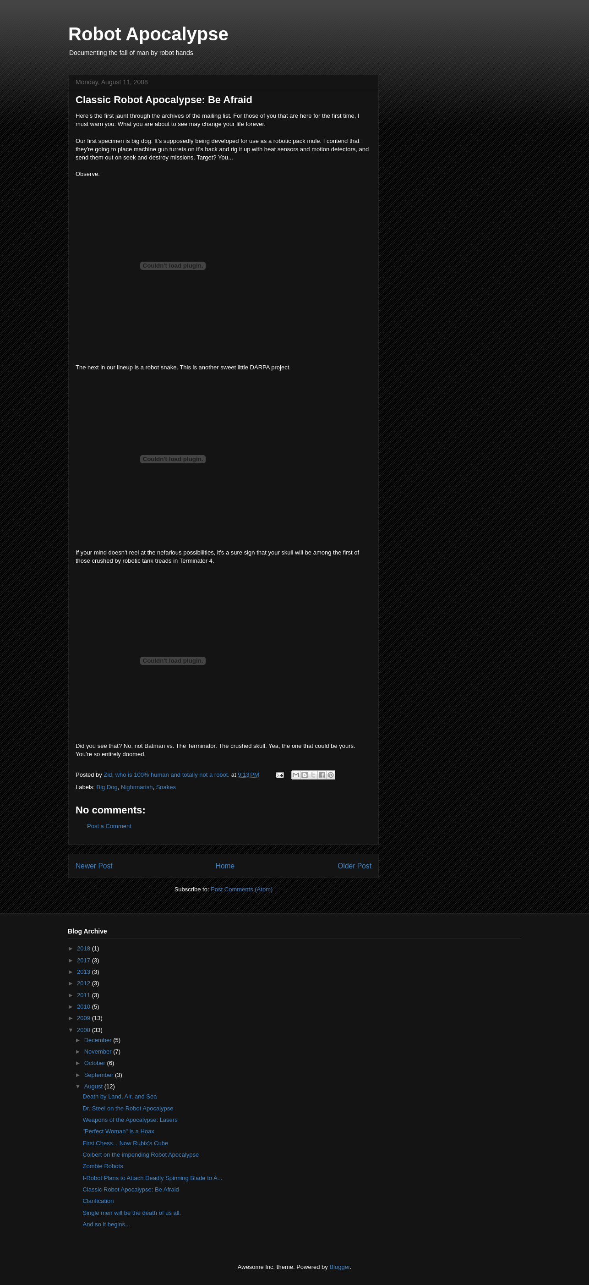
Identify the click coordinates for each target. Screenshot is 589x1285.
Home (225, 866)
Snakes (166, 787)
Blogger (339, 1266)
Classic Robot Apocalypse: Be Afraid (130, 1189)
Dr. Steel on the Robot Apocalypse (127, 1108)
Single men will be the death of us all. (131, 1212)
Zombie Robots (102, 1166)
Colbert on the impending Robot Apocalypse (140, 1154)
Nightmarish (137, 787)
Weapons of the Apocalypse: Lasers (129, 1119)
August (94, 1086)
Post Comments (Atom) (242, 889)
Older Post (354, 866)
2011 (84, 995)
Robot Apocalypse (148, 34)
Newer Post (94, 866)
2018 (84, 948)
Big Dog (107, 787)
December (99, 1040)
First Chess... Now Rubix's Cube (125, 1143)
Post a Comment (109, 826)
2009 (84, 1018)
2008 (84, 1030)
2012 (84, 983)
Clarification (98, 1200)
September (99, 1074)
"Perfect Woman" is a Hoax (118, 1131)
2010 (84, 1006)
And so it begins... (106, 1224)
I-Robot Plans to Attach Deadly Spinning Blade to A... (152, 1178)
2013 (84, 971)
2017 (84, 960)
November (99, 1051)
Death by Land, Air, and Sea (119, 1096)
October (95, 1063)
